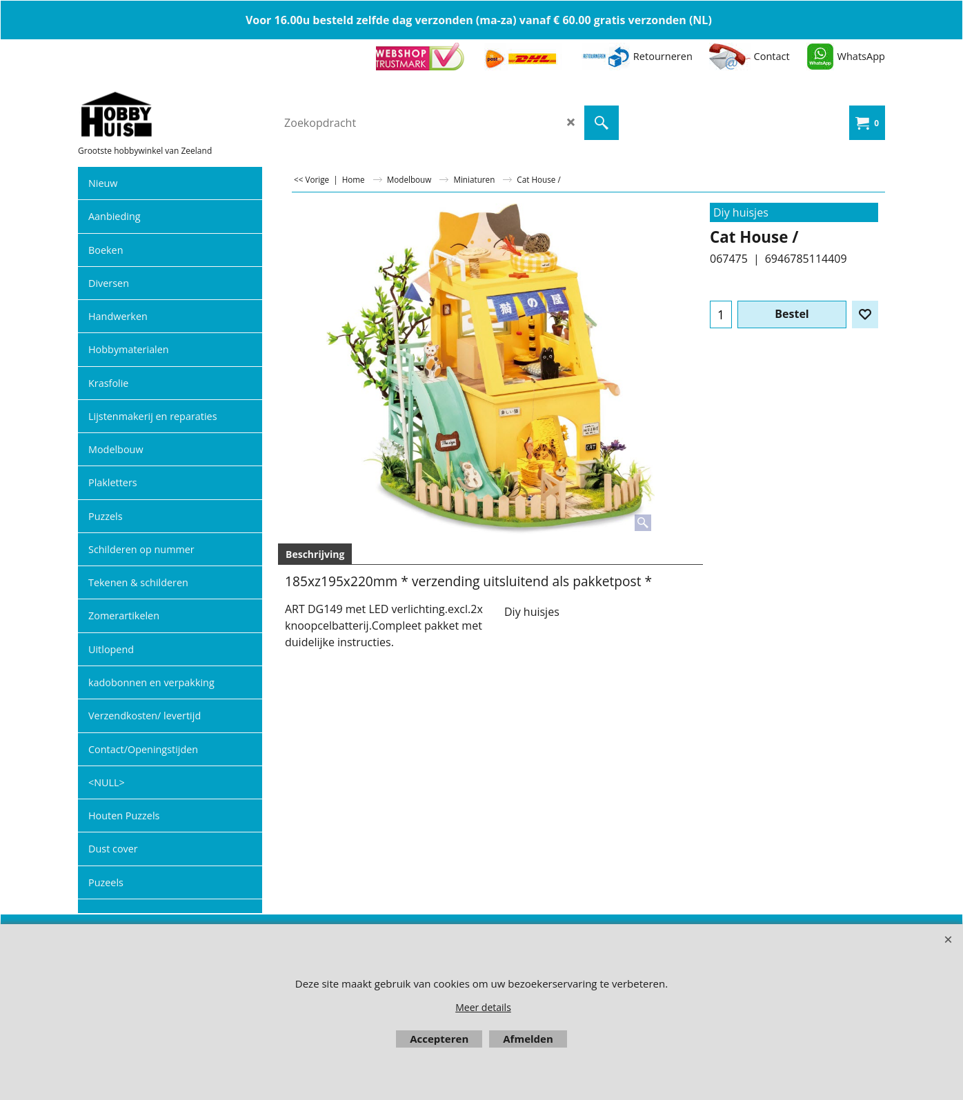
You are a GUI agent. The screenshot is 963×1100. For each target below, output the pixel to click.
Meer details (483, 1007)
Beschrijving (315, 554)
